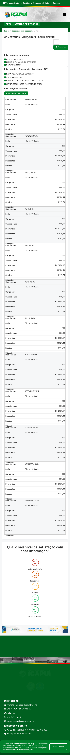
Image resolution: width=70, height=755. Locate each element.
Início (6, 31)
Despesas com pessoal (22, 31)
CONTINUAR (58, 746)
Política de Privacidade (17, 747)
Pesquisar (61, 47)
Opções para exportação (16, 93)
